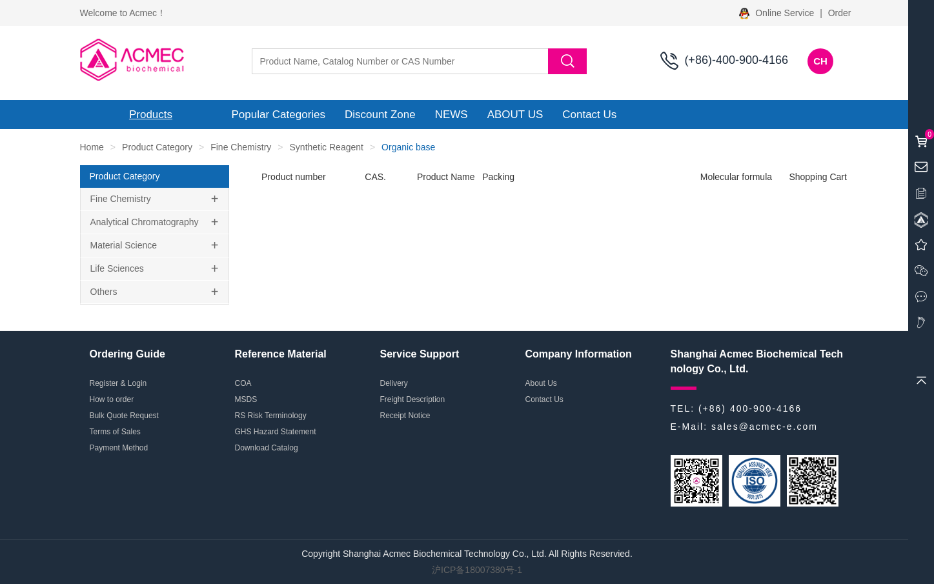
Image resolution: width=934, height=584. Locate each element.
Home (92, 147)
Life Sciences (117, 268)
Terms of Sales (115, 431)
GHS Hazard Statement (275, 431)
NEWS (451, 114)
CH (820, 60)
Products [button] (150, 114)
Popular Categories (279, 114)
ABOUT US (515, 114)
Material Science (123, 245)
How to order (112, 399)
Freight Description (412, 399)
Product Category (157, 147)
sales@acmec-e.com (764, 426)
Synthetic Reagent (326, 147)
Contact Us (589, 114)
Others (103, 292)
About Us (541, 383)
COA (243, 383)
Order (839, 13)
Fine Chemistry (240, 147)
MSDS (246, 399)
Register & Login (118, 383)
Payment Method (119, 447)
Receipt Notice (405, 415)
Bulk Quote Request (124, 415)
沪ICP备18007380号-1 (477, 570)
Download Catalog (266, 447)
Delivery (394, 383)
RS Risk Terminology (271, 415)
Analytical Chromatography (144, 222)
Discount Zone (380, 114)
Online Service (778, 13)
